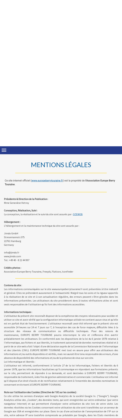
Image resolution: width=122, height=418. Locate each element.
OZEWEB (78, 214)
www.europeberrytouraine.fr (47, 180)
